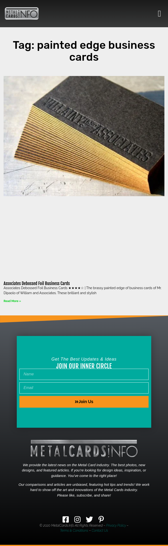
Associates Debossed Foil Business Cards (37, 283)
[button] (159, 13)
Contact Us (100, 530)
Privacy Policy (116, 525)
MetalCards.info (62, 525)
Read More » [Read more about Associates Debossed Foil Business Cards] (12, 301)
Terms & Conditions (74, 530)
